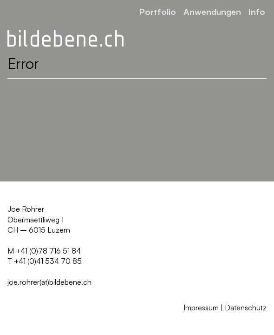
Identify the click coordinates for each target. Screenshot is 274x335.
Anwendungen (212, 11)
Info (256, 11)
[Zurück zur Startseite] (65, 38)
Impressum (201, 307)
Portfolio (157, 11)
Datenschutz (246, 307)
